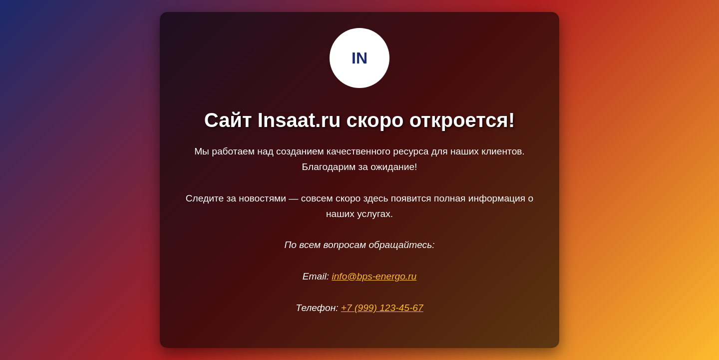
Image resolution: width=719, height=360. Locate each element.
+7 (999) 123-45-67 (382, 307)
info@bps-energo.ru (374, 276)
